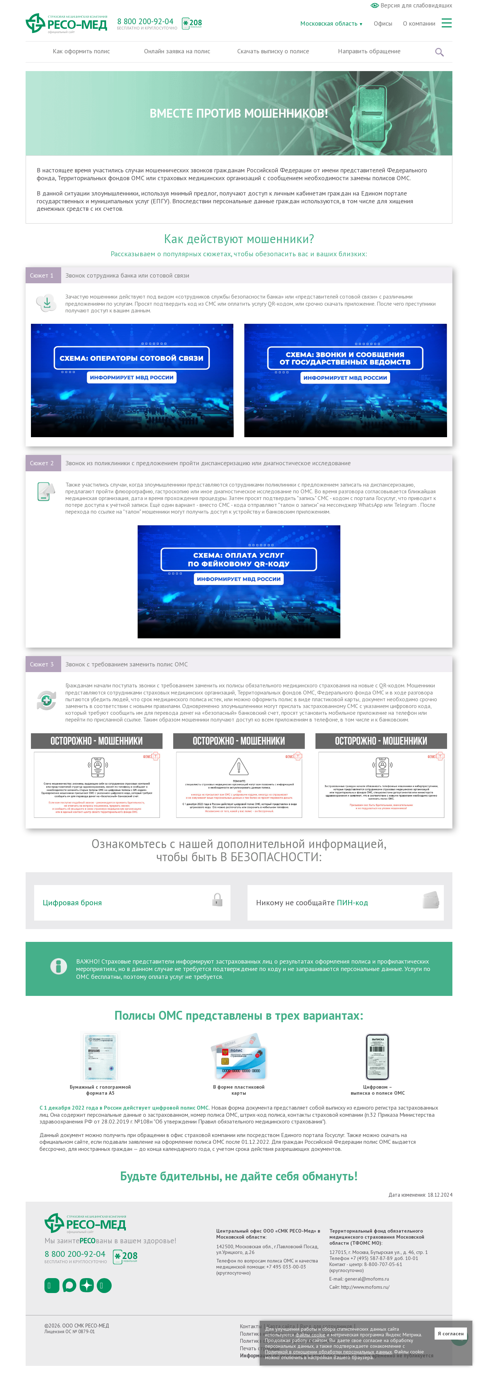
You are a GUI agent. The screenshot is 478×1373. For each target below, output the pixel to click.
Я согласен (451, 1333)
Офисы (383, 23)
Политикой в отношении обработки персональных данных (328, 1351)
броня (91, 910)
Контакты (251, 1333)
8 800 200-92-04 (145, 21)
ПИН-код (351, 910)
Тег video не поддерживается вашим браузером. (132, 387)
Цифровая (62, 910)
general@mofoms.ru (367, 1286)
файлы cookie (310, 1334)
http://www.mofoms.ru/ (365, 1294)
